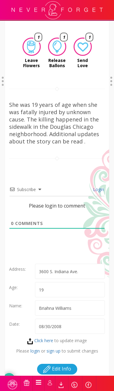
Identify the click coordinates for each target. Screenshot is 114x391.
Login (98, 189)
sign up (53, 351)
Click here (40, 340)
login (35, 351)
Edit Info (57, 368)
